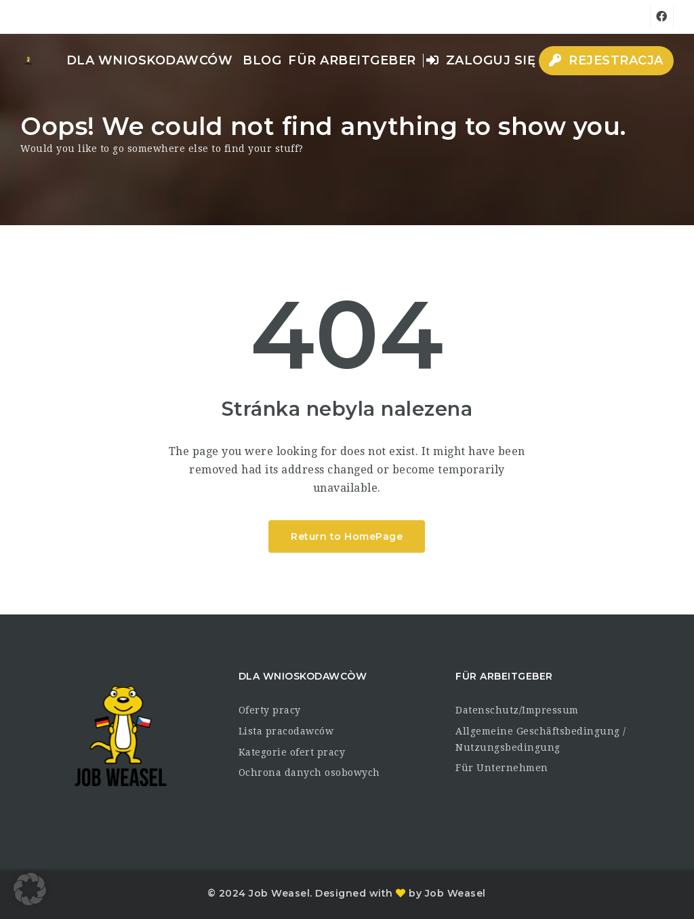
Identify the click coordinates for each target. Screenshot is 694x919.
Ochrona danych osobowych (309, 772)
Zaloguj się (481, 60)
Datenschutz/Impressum (517, 710)
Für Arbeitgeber (352, 60)
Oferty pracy (270, 710)
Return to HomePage (347, 536)
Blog (262, 60)
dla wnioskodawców (149, 60)
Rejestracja (606, 60)
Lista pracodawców (286, 731)
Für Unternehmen (501, 767)
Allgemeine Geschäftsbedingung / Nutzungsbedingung (540, 739)
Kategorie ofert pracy (292, 752)
